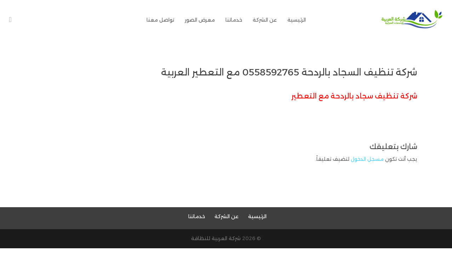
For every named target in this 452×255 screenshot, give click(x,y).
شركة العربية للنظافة (216, 238)
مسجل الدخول (367, 159)
